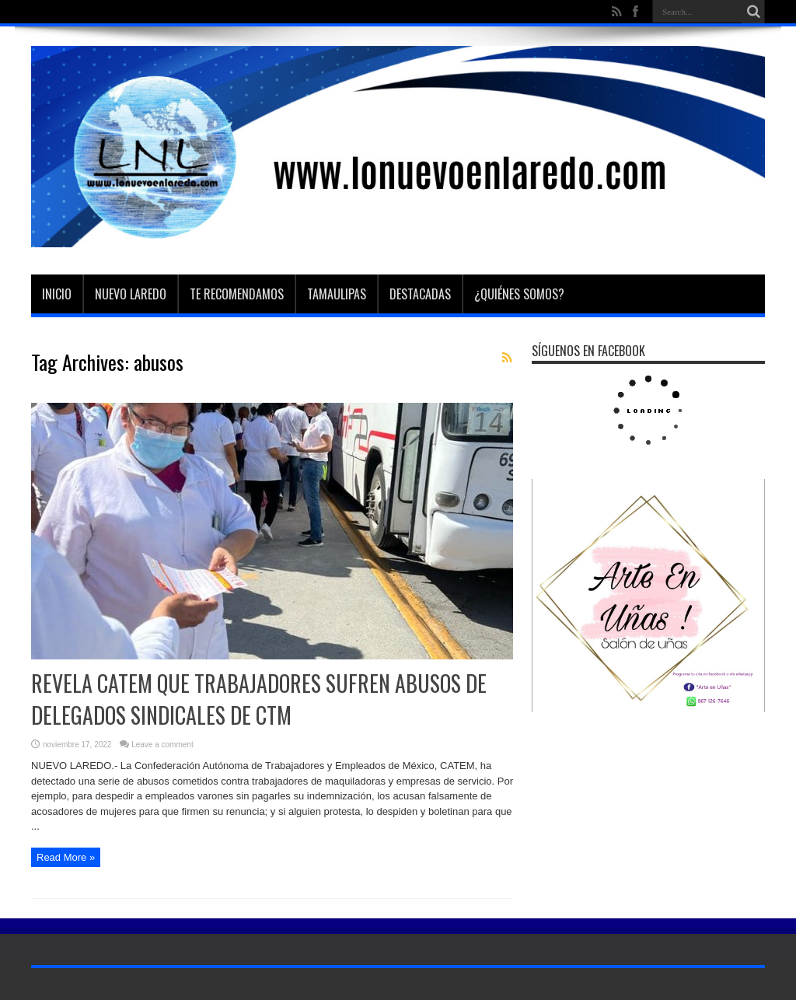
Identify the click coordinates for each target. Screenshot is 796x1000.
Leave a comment (162, 744)
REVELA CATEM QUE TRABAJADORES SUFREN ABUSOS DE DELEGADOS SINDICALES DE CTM (259, 699)
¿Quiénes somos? (519, 294)
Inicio (57, 294)
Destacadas (420, 294)
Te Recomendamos (237, 294)
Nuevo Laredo (130, 294)
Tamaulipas (336, 294)
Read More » (66, 857)
